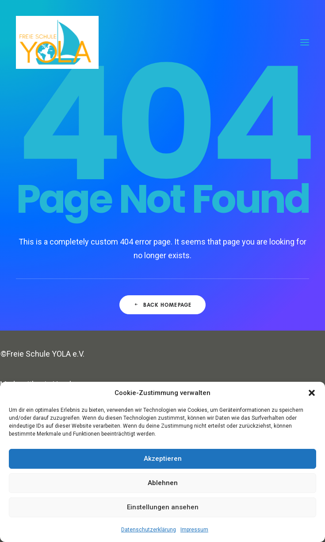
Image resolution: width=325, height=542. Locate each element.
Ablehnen (163, 483)
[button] (311, 392)
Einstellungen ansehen (163, 507)
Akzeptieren (163, 459)
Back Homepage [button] (163, 304)
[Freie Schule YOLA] (57, 42)
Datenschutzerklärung (148, 530)
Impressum (194, 530)
